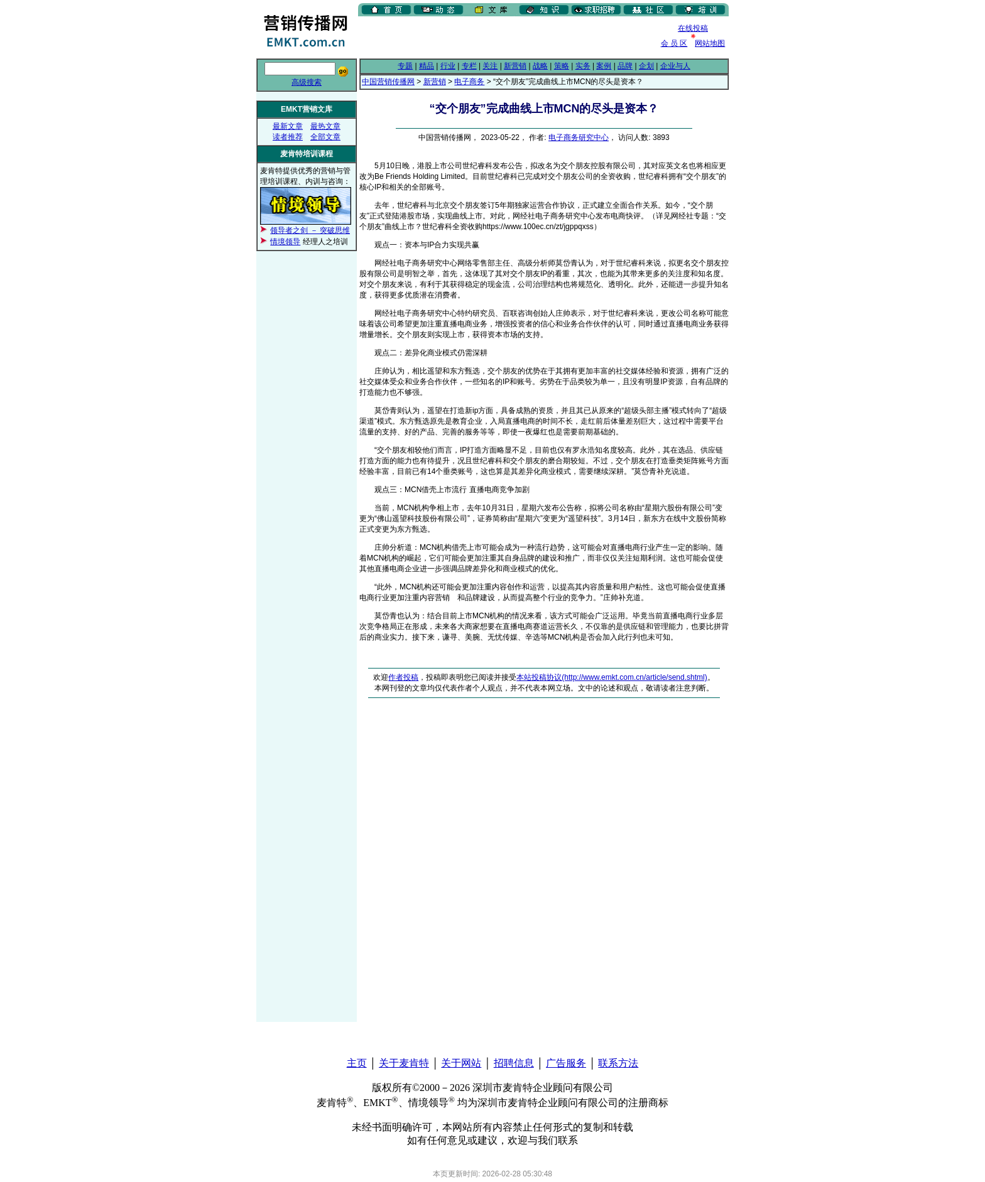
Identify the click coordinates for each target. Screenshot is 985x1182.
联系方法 (618, 1063)
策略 (561, 66)
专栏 (469, 66)
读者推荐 (288, 136)
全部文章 (325, 136)
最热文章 (325, 126)
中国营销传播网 (388, 81)
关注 (490, 66)
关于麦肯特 (404, 1063)
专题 (405, 66)
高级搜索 (306, 82)
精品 (426, 66)
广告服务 (566, 1063)
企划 (646, 66)
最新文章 (288, 126)
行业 (447, 66)
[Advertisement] (505, 37)
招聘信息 (514, 1063)
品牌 (625, 66)
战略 (540, 66)
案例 (603, 66)
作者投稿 (403, 677)
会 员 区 (674, 43)
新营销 (515, 66)
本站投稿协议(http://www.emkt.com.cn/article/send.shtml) (611, 677)
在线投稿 (693, 28)
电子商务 (469, 81)
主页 (357, 1063)
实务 (582, 66)
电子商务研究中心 (578, 137)
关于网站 (461, 1063)
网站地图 (710, 43)
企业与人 (675, 66)
